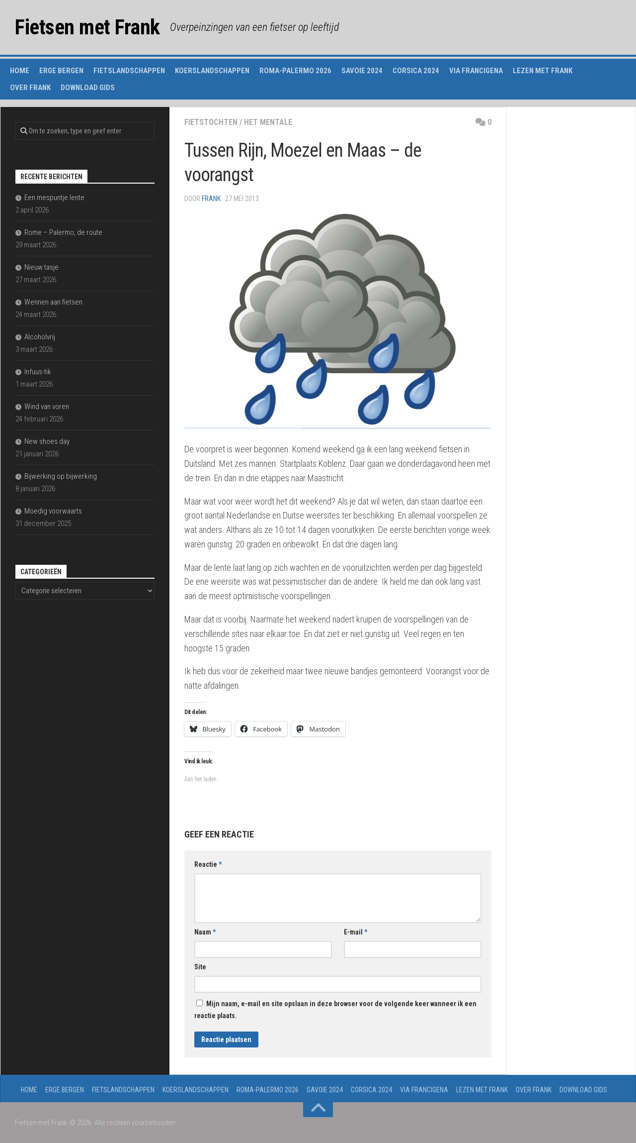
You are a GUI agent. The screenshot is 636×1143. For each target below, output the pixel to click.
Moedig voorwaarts (53, 511)
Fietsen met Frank (87, 27)
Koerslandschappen (212, 70)
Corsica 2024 (416, 70)
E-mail (355, 932)
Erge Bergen (61, 70)
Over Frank (30, 87)
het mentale (268, 122)
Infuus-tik (37, 371)
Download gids (88, 87)
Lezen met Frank (542, 70)
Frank (211, 199)
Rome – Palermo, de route (63, 232)
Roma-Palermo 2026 (295, 70)
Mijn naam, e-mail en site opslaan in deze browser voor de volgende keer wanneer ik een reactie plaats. (335, 1010)
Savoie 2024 (362, 70)
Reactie (208, 864)
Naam (205, 932)
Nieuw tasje (41, 267)
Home (19, 70)
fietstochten (211, 122)
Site (200, 967)
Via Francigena (476, 70)
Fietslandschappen (129, 70)
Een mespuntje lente (54, 197)
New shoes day (47, 441)
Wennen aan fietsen (53, 302)
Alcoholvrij (39, 336)
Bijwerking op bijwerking (60, 476)
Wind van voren (46, 406)
